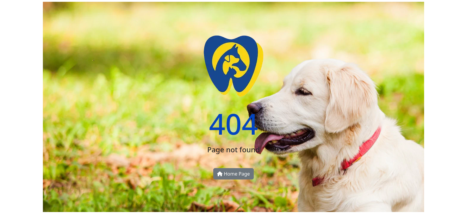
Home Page (233, 174)
